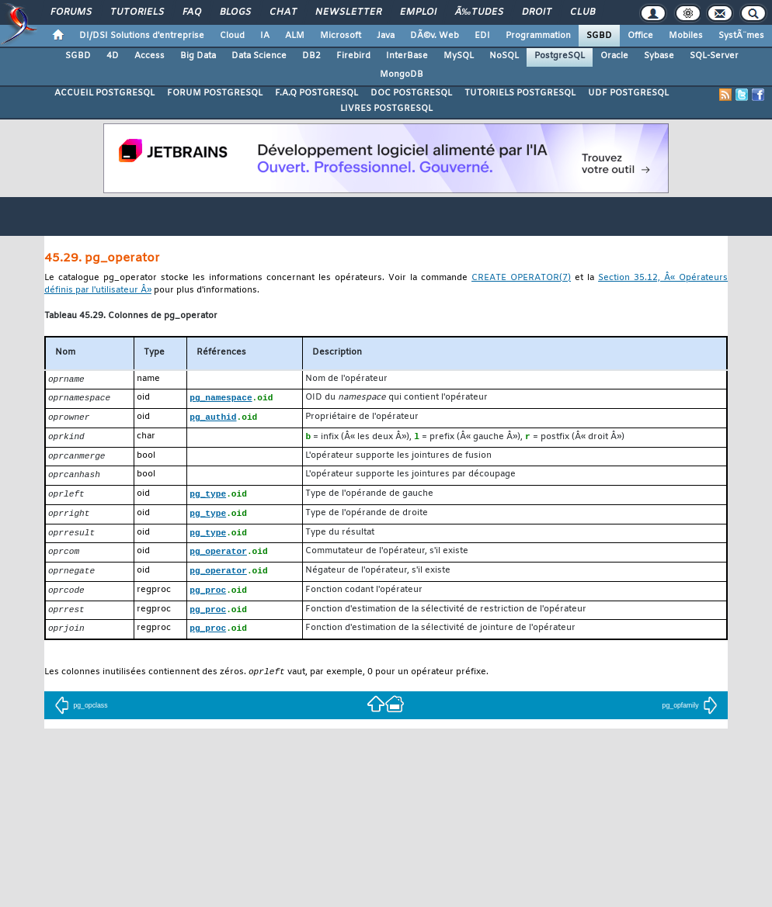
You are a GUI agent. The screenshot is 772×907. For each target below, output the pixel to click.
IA (265, 35)
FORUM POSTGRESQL (215, 93)
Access (149, 55)
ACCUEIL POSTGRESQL (104, 93)
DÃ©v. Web (434, 35)
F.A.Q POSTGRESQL (316, 93)
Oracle (614, 55)
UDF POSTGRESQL (628, 93)
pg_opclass (80, 717)
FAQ (192, 12)
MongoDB (401, 74)
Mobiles (686, 35)
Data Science (259, 55)
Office (640, 35)
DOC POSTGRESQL (411, 93)
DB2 (311, 55)
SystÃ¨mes (741, 35)
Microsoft (340, 35)
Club (582, 12)
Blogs (235, 12)
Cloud (232, 35)
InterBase (407, 55)
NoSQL (504, 55)
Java (386, 35)
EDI (482, 35)
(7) (521, 278)
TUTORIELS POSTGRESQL (520, 93)
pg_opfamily (690, 717)
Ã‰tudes (479, 12)
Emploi (418, 12)
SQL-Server (714, 55)
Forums (71, 12)
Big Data (198, 55)
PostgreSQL (559, 55)
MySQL (458, 55)
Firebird (353, 55)
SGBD (599, 35)
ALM (294, 35)
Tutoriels (137, 12)
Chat (283, 12)
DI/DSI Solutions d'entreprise (141, 35)
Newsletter (348, 12)
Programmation (538, 35)
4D (112, 55)
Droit (536, 12)
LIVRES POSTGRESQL (386, 108)
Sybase (659, 55)
